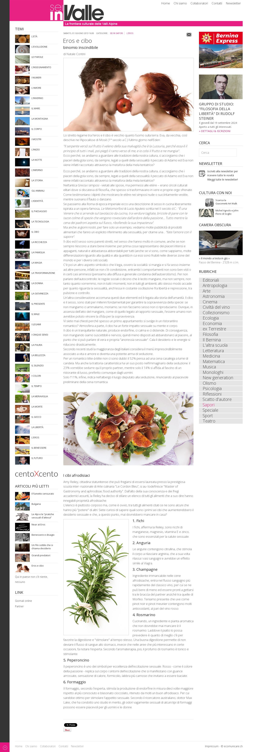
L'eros (130, 33)
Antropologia (215, 285)
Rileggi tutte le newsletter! (222, 179)
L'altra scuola (215, 346)
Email (189, 34)
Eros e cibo (77, 40)
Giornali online (23, 601)
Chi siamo (180, 3)
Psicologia (212, 390)
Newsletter (233, 3)
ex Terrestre (214, 329)
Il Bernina (212, 340)
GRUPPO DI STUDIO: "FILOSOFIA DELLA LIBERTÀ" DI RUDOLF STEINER (217, 111)
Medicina (211, 357)
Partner (19, 606)
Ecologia (211, 318)
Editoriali (211, 280)
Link (19, 593)
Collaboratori (199, 3)
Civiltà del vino (216, 307)
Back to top (5, 747)
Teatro (209, 423)
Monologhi (213, 373)
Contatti (217, 3)
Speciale (210, 412)
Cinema (210, 302)
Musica (209, 368)
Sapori (209, 407)
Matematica (214, 362)
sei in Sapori (116, 33)
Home (165, 3)
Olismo (209, 384)
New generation (218, 379)
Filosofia (210, 335)
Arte (207, 291)
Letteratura (213, 351)
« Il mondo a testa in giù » (214, 258)
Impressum (211, 746)
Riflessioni (212, 395)
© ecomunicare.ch (232, 746)
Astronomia (214, 296)
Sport (208, 418)
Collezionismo (216, 313)
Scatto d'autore (217, 401)
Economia (212, 324)
